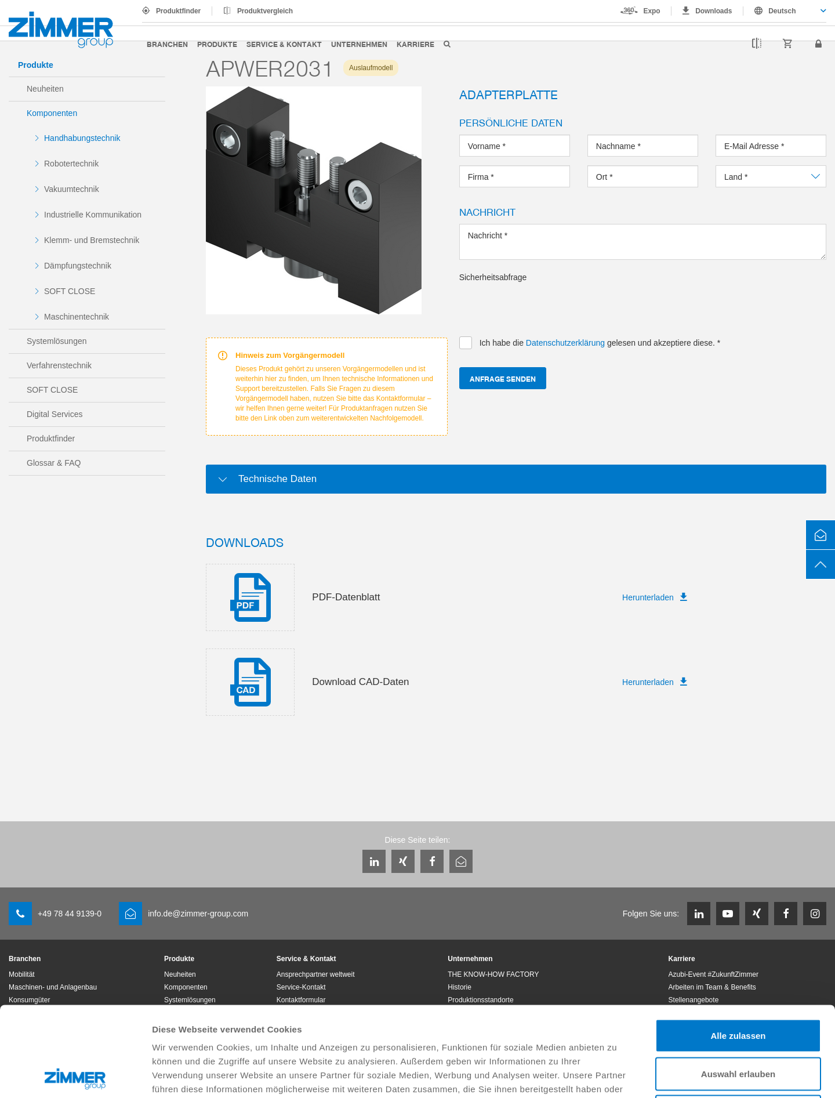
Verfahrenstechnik (59, 365)
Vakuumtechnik (71, 189)
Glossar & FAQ (54, 463)
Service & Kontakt (284, 43)
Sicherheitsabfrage (493, 277)
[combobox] (784, 11)
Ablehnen (738, 1022)
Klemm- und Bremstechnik (91, 240)
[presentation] (547, 305)
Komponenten (52, 113)
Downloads (713, 11)
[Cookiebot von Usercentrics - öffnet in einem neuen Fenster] (75, 1075)
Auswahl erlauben (738, 984)
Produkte (217, 43)
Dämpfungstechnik (77, 265)
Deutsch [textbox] (782, 11)
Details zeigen (616, 1075)
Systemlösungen (57, 341)
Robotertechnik (71, 163)
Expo (652, 11)
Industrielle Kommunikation (92, 214)
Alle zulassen (737, 946)
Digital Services (54, 414)
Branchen (167, 43)
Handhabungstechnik (82, 138)
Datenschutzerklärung (469, 1013)
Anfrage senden (503, 378)
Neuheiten (45, 88)
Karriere (415, 43)
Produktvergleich (265, 11)
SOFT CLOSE (69, 291)
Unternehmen (359, 43)
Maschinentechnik (76, 316)
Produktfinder (178, 11)
